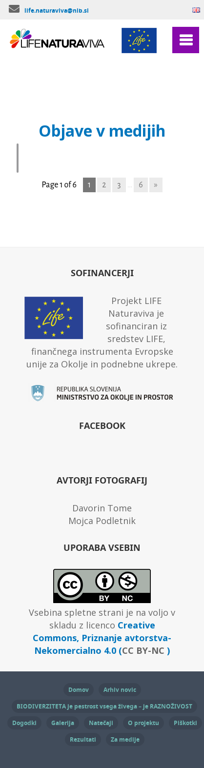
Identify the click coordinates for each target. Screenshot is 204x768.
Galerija (62, 723)
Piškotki (185, 723)
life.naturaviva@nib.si (56, 10)
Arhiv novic (119, 690)
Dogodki (24, 723)
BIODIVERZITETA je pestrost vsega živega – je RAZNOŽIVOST (104, 706)
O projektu (143, 723)
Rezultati (83, 739)
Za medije (125, 739)
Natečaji (101, 723)
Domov (78, 690)
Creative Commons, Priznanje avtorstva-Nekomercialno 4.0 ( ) (102, 637)
